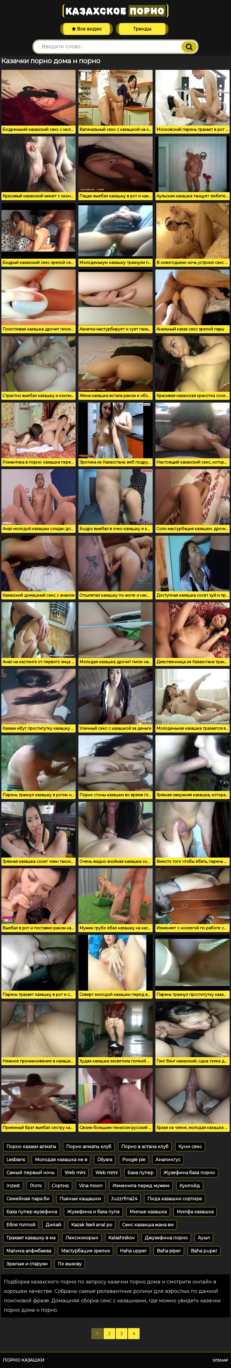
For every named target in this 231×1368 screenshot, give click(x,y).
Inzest (13, 1185)
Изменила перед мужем (141, 1185)
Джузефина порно (166, 1237)
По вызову (70, 1264)
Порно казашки (23, 1360)
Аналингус (168, 1159)
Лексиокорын (81, 1237)
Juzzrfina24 (124, 1198)
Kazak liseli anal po (91, 1224)
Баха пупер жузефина (31, 1211)
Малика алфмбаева (28, 1250)
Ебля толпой (20, 1224)
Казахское (115, 11)
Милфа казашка (195, 1211)
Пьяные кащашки (80, 1198)
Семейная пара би (28, 1198)
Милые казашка (148, 1211)
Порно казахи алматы (31, 1146)
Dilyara (104, 1159)
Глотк (36, 1185)
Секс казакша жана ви (148, 1224)
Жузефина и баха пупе (93, 1211)
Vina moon (90, 1185)
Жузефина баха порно (189, 1172)
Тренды (142, 29)
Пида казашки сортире (174, 1198)
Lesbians (15, 1159)
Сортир (60, 1185)
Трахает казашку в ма (30, 1237)
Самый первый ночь (30, 1172)
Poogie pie (133, 1159)
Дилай (53, 1224)
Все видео (87, 29)
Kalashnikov (121, 1237)
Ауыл (204, 1237)
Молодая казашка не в (61, 1159)
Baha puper (204, 1250)
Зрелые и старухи (27, 1264)
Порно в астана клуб (144, 1146)
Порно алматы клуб (88, 1146)
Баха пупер (140, 1172)
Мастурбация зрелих (85, 1250)
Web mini (75, 1172)
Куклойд (189, 1185)
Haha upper (133, 1250)
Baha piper (169, 1250)
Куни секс (190, 1146)
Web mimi (106, 1172)
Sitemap (220, 1360)
